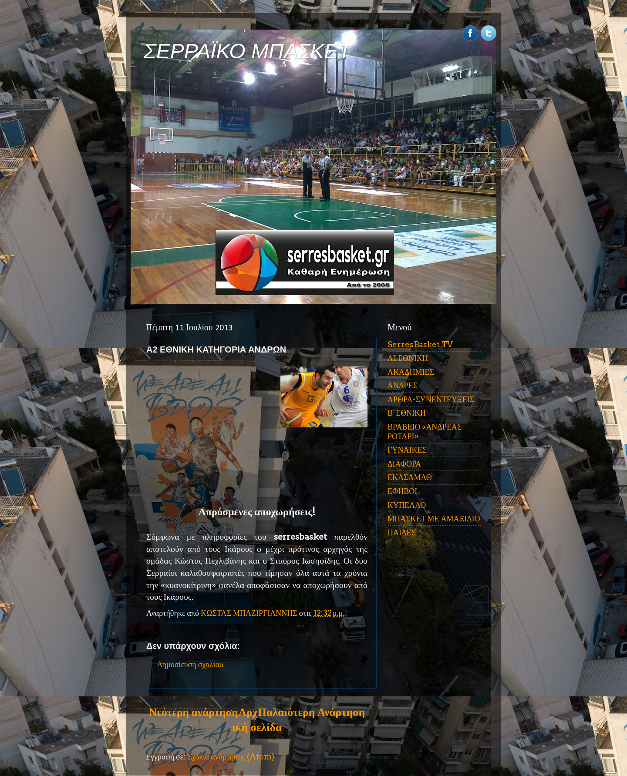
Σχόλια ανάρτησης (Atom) (230, 756)
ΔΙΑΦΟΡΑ (404, 463)
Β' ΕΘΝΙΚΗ (407, 412)
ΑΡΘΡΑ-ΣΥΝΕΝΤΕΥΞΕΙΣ (431, 399)
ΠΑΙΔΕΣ (402, 532)
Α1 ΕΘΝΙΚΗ (408, 358)
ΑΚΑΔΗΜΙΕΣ (411, 371)
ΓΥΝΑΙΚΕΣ (407, 449)
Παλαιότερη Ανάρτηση (311, 712)
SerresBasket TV (420, 344)
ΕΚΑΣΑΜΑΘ (410, 477)
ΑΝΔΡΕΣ (403, 385)
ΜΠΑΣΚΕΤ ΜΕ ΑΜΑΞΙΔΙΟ (434, 518)
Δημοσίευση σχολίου (190, 664)
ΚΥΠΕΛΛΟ (407, 505)
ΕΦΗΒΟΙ (402, 491)
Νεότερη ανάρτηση (193, 712)
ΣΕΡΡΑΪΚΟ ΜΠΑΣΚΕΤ (247, 51)
